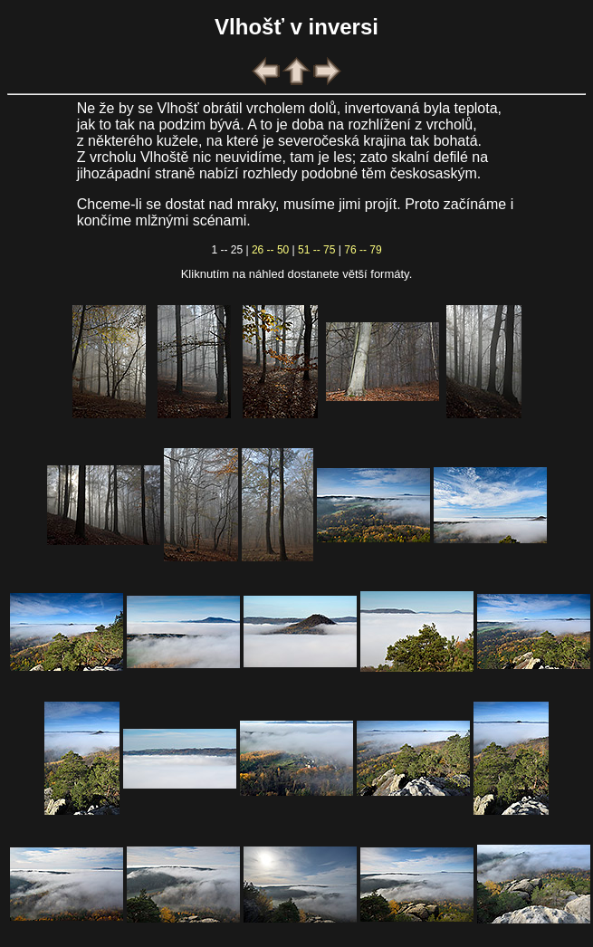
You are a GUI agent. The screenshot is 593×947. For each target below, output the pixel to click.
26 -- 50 (270, 250)
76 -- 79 (362, 250)
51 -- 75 (316, 250)
